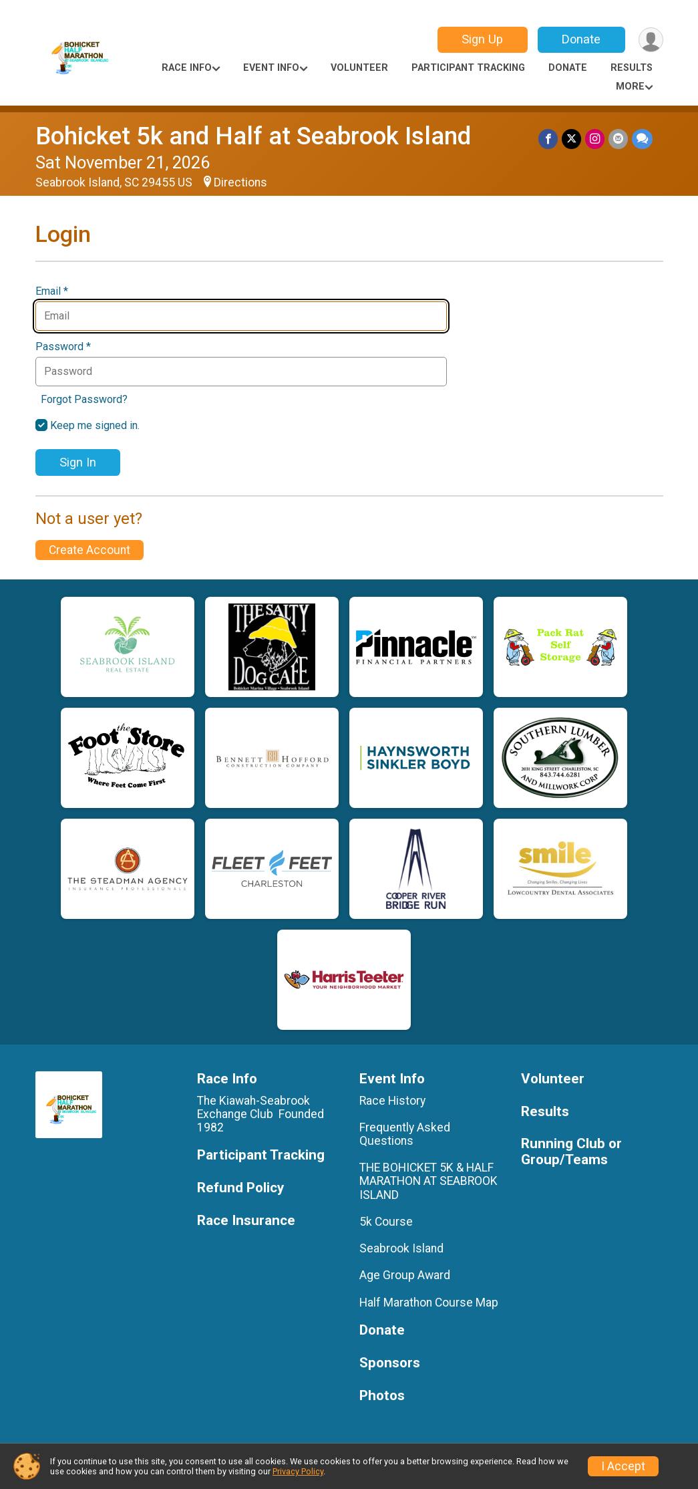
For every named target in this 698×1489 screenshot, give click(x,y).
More (630, 86)
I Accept (623, 1466)
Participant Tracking (468, 68)
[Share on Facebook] (548, 138)
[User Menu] (651, 39)
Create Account (89, 550)
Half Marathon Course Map (428, 1302)
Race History (392, 1100)
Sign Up (482, 39)
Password (63, 347)
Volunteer (359, 68)
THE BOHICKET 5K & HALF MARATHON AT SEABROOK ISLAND (428, 1181)
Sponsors (389, 1363)
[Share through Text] (642, 138)
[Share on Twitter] (571, 138)
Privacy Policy (298, 1471)
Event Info (271, 68)
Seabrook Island (401, 1248)
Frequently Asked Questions (404, 1134)
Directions (240, 182)
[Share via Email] (618, 138)
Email (51, 291)
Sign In (77, 462)
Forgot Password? (84, 399)
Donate (581, 39)
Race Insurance (246, 1220)
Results (631, 68)
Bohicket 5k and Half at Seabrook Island (253, 136)
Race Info (187, 68)
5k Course (386, 1221)
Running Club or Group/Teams (571, 1152)
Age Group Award (404, 1275)
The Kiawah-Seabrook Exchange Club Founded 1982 (260, 1114)
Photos (382, 1395)
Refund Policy (240, 1188)
